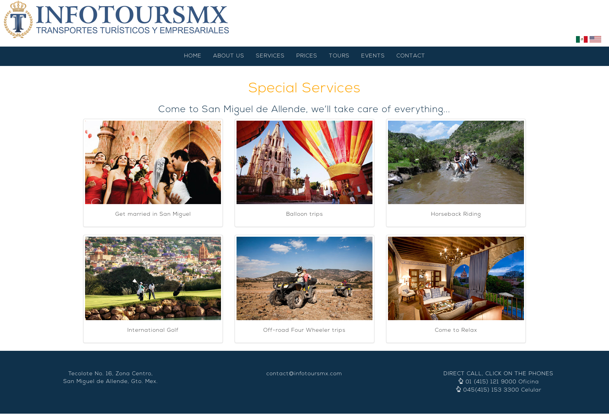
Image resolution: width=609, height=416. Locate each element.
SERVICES (270, 56)
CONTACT (411, 56)
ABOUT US (228, 56)
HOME (193, 56)
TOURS (339, 56)
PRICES (306, 56)
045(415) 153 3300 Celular (502, 390)
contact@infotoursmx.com (304, 374)
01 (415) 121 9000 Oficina (502, 382)
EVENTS (373, 56)
